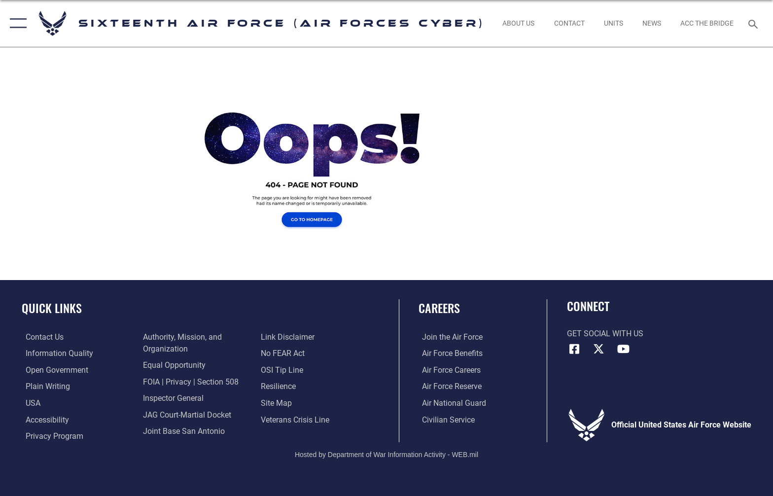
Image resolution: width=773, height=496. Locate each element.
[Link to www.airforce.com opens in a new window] (449, 337)
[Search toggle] (754, 23)
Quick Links (52, 308)
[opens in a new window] (55, 353)
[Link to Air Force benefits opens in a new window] (449, 353)
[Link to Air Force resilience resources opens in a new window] (279, 386)
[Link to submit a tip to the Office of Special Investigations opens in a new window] (283, 370)
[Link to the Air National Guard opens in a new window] (451, 402)
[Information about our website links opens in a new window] (289, 337)
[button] (16, 23)
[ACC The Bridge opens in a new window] (707, 23)
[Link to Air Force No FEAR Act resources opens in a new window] (284, 353)
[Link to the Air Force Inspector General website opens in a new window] (172, 397)
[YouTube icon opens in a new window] (623, 349)
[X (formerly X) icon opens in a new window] (598, 349)
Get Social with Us (605, 333)
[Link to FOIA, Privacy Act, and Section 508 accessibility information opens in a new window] (190, 381)
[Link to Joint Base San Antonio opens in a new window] (183, 430)
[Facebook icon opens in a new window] (574, 349)
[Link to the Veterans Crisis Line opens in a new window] (296, 419)
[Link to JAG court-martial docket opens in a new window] (186, 414)
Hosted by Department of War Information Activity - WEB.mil (386, 454)
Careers (439, 308)
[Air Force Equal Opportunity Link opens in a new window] (173, 365)
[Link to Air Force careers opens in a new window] (448, 370)
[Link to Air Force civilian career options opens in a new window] (445, 419)
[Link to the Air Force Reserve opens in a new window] (448, 386)
